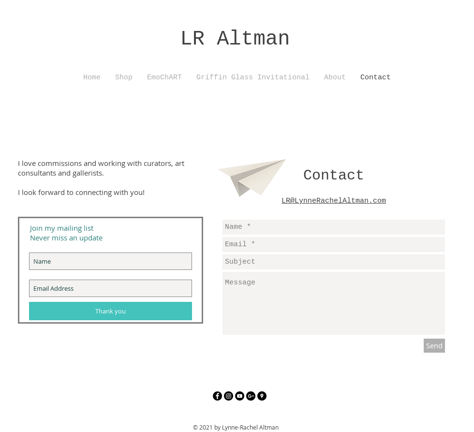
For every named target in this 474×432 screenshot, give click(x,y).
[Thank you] (110, 311)
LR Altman (235, 39)
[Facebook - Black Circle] (217, 396)
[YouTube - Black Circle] (239, 396)
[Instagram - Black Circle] (228, 396)
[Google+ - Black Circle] (250, 396)
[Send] (434, 346)
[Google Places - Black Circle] (262, 396)
